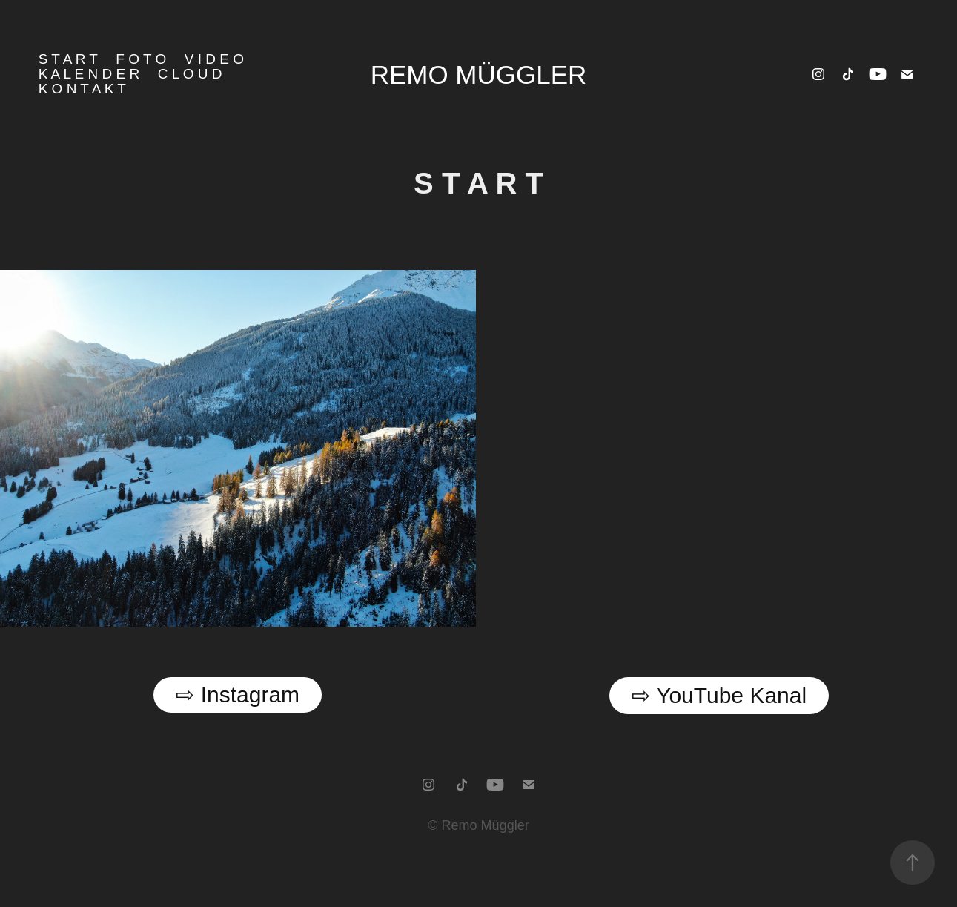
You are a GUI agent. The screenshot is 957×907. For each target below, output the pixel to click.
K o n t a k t (82, 88)
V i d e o (214, 59)
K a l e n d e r (89, 74)
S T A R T (68, 59)
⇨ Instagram (237, 694)
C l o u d (190, 74)
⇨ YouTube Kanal (719, 695)
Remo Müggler (479, 74)
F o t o (141, 59)
